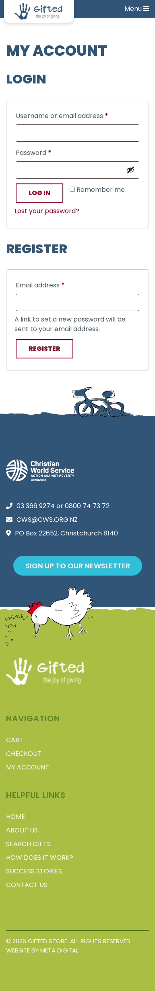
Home (15, 816)
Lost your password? (46, 211)
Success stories (34, 871)
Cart (14, 740)
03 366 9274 (36, 506)
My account (27, 767)
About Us (22, 830)
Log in (39, 192)
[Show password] (130, 169)
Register (44, 348)
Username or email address (76, 115)
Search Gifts (28, 844)
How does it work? (39, 857)
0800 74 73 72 (87, 506)
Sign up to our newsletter (77, 566)
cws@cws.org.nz (47, 519)
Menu (136, 8)
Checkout (23, 753)
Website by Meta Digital (42, 950)
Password (47, 152)
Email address (54, 284)
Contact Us (27, 884)
